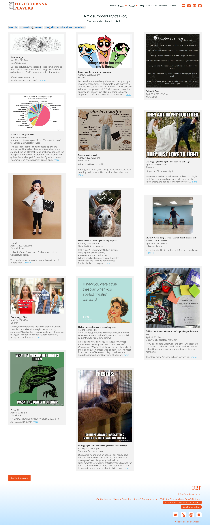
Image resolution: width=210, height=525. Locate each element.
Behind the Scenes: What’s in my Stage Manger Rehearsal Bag (172, 333)
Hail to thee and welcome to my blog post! (97, 327)
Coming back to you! (87, 155)
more (43, 79)
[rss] (189, 5)
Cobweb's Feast (153, 91)
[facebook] (200, 5)
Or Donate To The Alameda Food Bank (182, 502)
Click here (196, 499)
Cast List (13, 27)
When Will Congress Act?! (22, 134)
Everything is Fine (18, 317)
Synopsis (38, 27)
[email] (183, 5)
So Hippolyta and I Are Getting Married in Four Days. (102, 445)
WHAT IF (14, 409)
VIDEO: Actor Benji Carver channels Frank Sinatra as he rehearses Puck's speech (171, 239)
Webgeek (197, 521)
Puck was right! (17, 57)
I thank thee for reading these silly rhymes (97, 240)
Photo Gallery (26, 27)
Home (113, 5)
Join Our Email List (191, 506)
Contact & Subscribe (157, 5)
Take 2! (13, 242)
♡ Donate (175, 5)
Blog (142, 5)
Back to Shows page (19, 478)
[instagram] (194, 5)
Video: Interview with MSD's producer (68, 27)
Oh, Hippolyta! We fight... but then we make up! (168, 161)
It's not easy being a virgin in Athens (94, 72)
